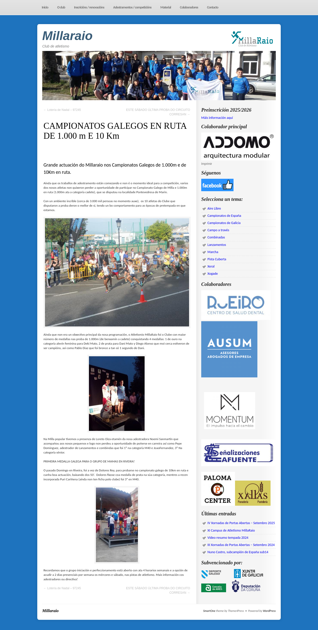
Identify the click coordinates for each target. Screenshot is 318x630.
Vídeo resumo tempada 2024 (227, 538)
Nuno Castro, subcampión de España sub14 (237, 552)
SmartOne (209, 611)
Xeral (210, 266)
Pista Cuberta (216, 259)
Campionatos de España (224, 216)
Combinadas (216, 237)
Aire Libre (214, 208)
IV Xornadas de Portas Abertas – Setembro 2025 (241, 523)
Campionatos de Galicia (223, 223)
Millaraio (67, 36)
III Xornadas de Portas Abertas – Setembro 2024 (241, 545)
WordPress (269, 611)
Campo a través (218, 230)
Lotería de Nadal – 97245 (62, 110)
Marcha (212, 252)
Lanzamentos (216, 245)
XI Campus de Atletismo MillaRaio (231, 530)
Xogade (212, 273)
